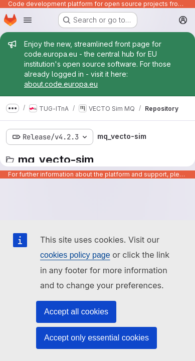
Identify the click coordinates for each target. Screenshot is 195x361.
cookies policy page (75, 255)
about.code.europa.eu (61, 84)
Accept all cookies (76, 311)
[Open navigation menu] (28, 20)
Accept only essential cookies (96, 337)
